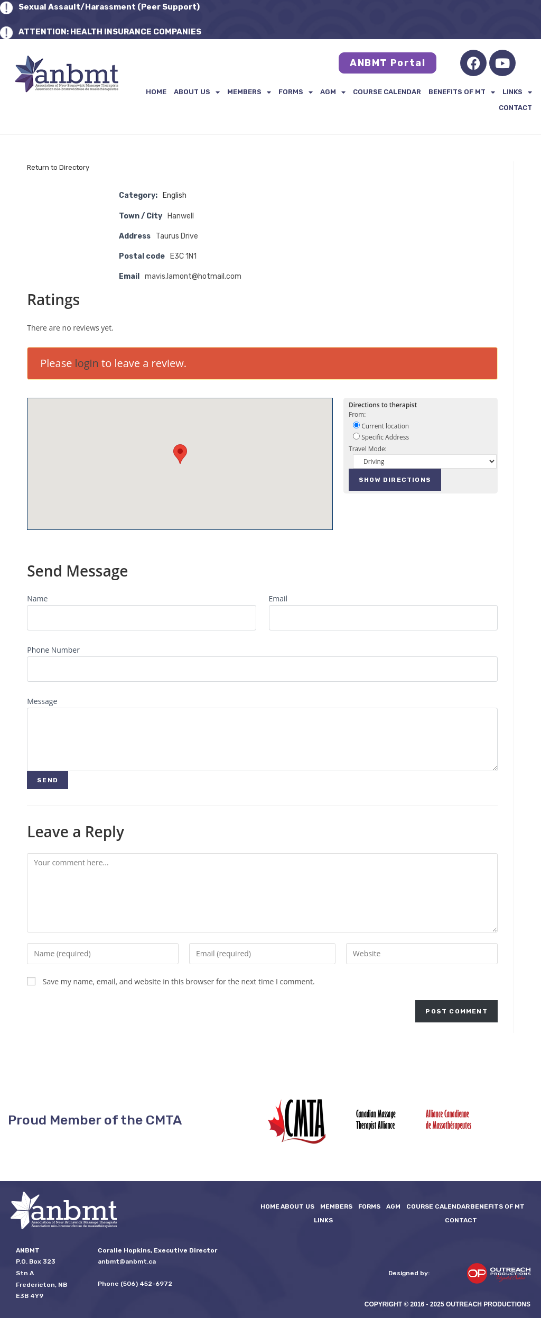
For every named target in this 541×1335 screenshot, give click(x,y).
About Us (197, 92)
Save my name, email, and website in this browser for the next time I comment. (179, 981)
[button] (180, 454)
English (174, 195)
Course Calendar (387, 92)
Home (156, 92)
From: (357, 414)
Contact (515, 108)
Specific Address (381, 437)
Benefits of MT (461, 92)
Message (42, 701)
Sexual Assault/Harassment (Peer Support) (109, 7)
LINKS (517, 92)
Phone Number (53, 650)
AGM (333, 92)
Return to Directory (58, 167)
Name (37, 598)
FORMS (295, 92)
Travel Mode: (368, 448)
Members (249, 92)
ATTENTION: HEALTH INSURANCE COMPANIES (109, 31)
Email (278, 598)
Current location (381, 426)
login (87, 363)
